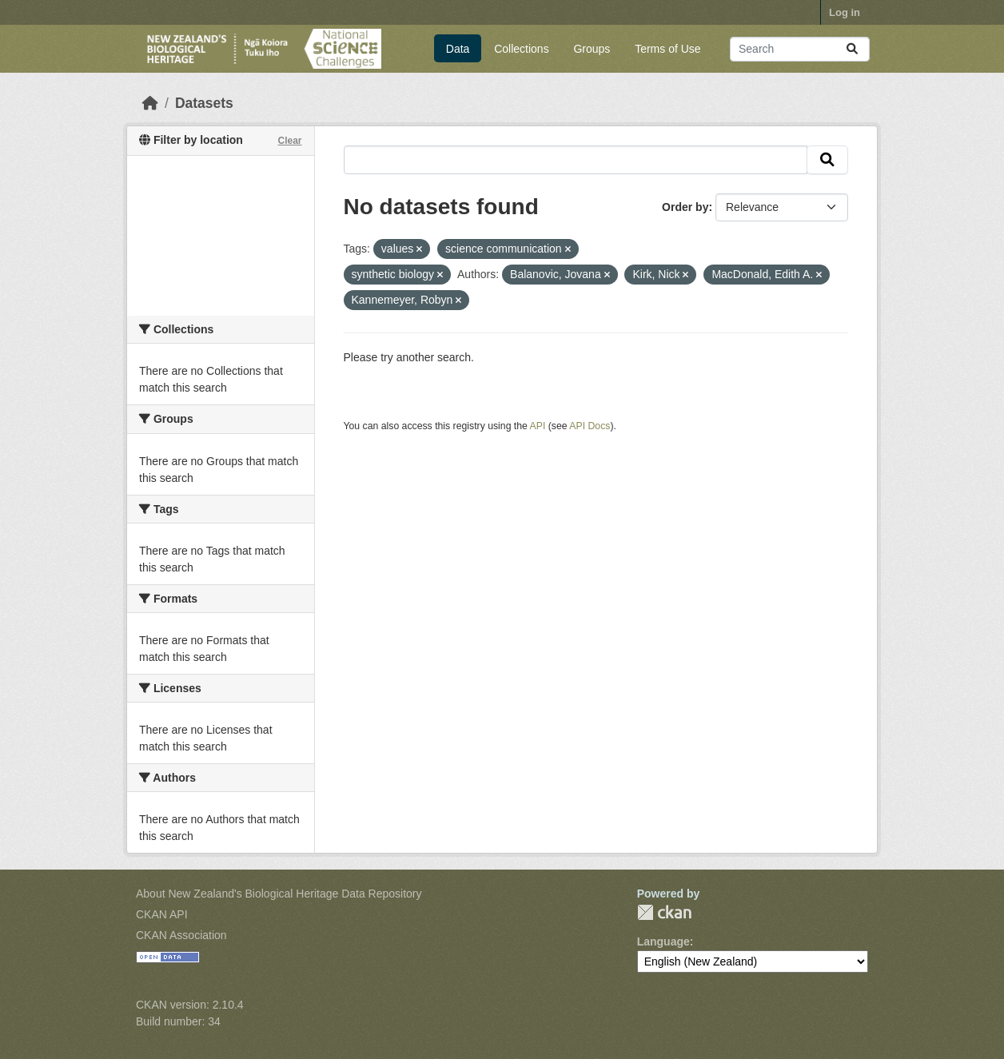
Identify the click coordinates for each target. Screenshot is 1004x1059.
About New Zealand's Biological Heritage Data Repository (279, 893)
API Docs (589, 426)
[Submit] (852, 49)
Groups (591, 48)
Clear (289, 140)
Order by (685, 207)
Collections (521, 48)
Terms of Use (667, 48)
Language (663, 941)
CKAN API (162, 914)
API (538, 426)
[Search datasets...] (800, 49)
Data (458, 48)
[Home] (150, 103)
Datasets (204, 103)
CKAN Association (181, 935)
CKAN (664, 912)
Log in (844, 12)
